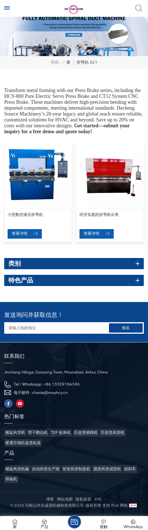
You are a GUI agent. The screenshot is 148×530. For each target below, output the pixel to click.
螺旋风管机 (15, 432)
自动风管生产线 (46, 469)
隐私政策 (83, 499)
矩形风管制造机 (76, 469)
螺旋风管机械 (17, 469)
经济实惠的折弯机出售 (99, 214)
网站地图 (65, 499)
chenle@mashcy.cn (50, 392)
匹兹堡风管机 (112, 432)
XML (98, 499)
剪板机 (11, 479)
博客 (50, 499)
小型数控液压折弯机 (25, 214)
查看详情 (20, 233)
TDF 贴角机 (61, 432)
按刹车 (130, 469)
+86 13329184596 (62, 384)
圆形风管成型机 (107, 469)
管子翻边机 (38, 432)
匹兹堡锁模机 (86, 432)
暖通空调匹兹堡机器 (23, 443)
